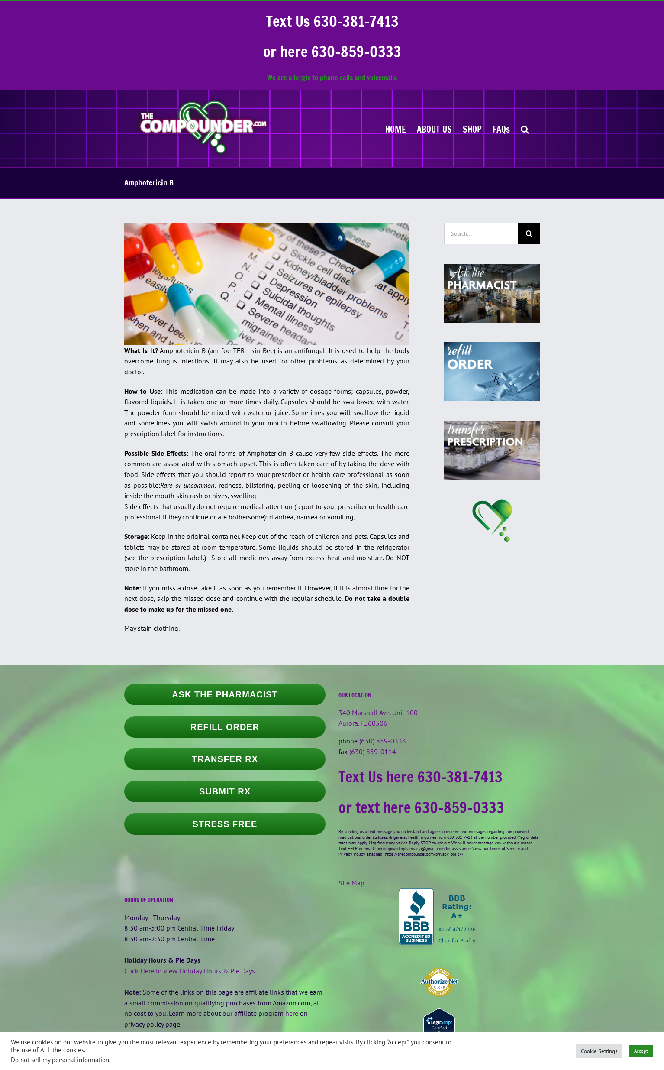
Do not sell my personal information (60, 1060)
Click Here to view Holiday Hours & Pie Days (189, 970)
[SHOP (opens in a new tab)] (472, 128)
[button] (525, 128)
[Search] (529, 233)
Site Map (351, 883)
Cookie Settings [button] (599, 1051)
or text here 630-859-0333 (421, 807)
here (291, 1013)
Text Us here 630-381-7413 (420, 776)
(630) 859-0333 (382, 740)
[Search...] (481, 233)
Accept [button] (641, 1051)
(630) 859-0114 (372, 751)
